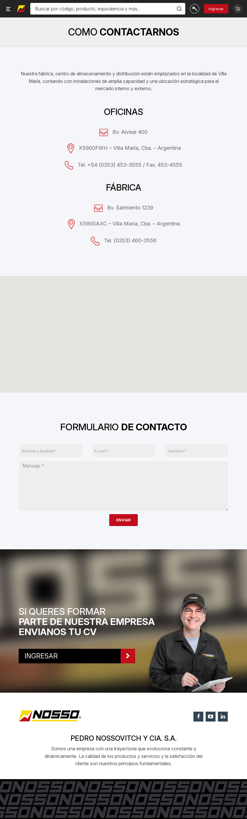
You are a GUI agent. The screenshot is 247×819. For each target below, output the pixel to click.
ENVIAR (123, 520)
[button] (126, 305)
